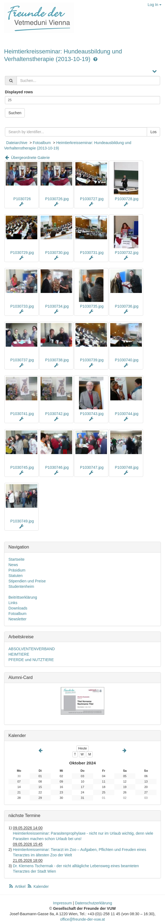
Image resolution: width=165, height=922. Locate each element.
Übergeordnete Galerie (27, 157)
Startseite (16, 559)
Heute (82, 748)
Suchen (14, 113)
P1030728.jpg (126, 199)
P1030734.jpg (57, 306)
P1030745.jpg (22, 467)
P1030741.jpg (22, 413)
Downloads (17, 608)
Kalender (38, 886)
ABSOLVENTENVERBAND (31, 649)
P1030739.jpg (91, 360)
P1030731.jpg (91, 252)
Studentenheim (21, 586)
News (13, 565)
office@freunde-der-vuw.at (82, 919)
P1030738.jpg (57, 360)
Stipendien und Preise (27, 581)
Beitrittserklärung (22, 597)
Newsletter (17, 619)
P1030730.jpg (57, 252)
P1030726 (22, 199)
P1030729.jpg (22, 252)
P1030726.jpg (57, 199)
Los (153, 132)
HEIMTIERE (18, 654)
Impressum (62, 903)
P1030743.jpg (91, 413)
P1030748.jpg (126, 467)
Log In (154, 4)
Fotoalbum (42, 143)
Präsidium (16, 570)
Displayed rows (19, 92)
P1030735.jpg (91, 306)
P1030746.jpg (57, 467)
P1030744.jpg (126, 413)
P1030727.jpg (91, 199)
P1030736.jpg (126, 306)
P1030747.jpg (91, 467)
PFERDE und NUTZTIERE (31, 660)
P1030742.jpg (57, 413)
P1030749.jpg (22, 521)
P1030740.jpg (126, 360)
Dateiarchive (17, 143)
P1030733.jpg (22, 306)
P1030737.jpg (22, 360)
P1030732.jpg (126, 252)
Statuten (15, 575)
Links (12, 603)
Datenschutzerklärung (93, 903)
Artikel (17, 886)
